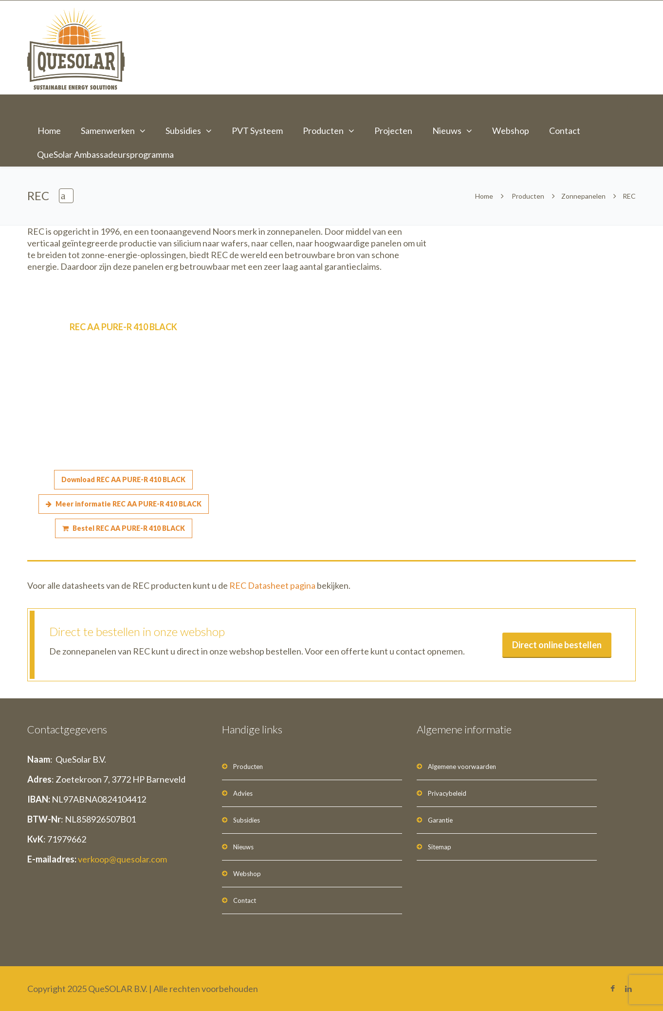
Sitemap (439, 847)
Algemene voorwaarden (462, 766)
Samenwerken (108, 130)
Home (49, 130)
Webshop (510, 130)
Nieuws (446, 130)
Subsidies (183, 130)
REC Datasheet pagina (272, 585)
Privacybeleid (447, 793)
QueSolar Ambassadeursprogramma (105, 154)
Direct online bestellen (557, 644)
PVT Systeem (257, 130)
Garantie (440, 820)
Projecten (393, 130)
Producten (323, 130)
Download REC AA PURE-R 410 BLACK (123, 479)
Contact (564, 130)
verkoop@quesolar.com (122, 859)
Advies (243, 793)
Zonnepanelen (583, 196)
